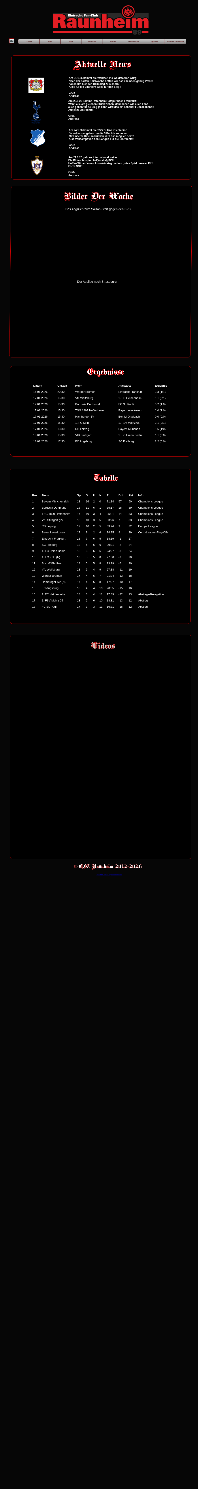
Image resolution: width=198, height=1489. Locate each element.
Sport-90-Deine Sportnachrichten (109, 875)
